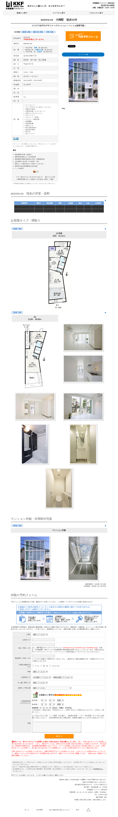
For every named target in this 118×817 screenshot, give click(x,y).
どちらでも (54, 666)
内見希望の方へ (98, 770)
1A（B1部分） (24, 207)
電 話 (44, 666)
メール (36, 666)
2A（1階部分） (24, 211)
